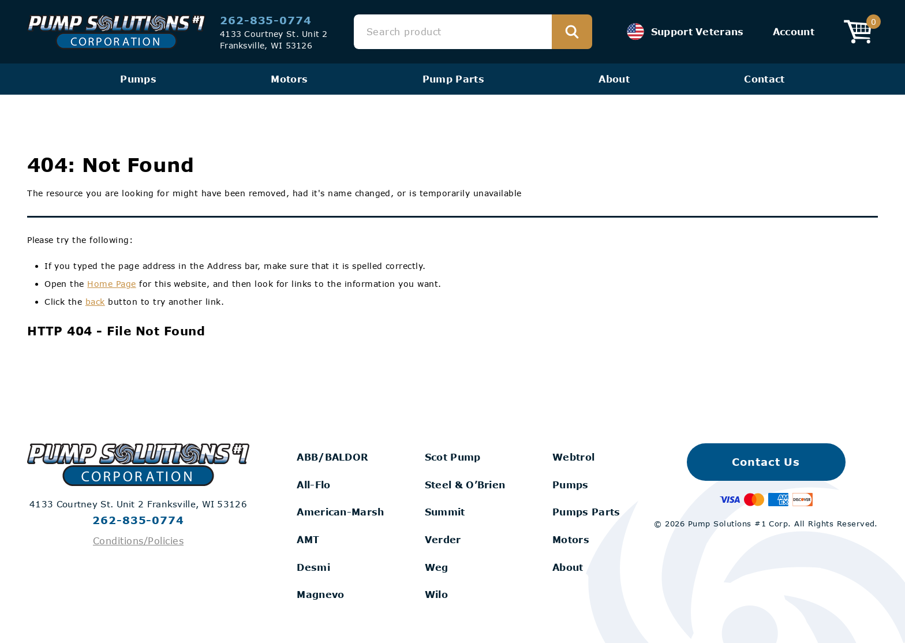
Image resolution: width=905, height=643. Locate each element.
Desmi (313, 567)
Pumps (138, 78)
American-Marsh (340, 511)
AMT (308, 539)
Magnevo (320, 594)
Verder (443, 539)
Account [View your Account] (793, 31)
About (614, 78)
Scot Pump (453, 456)
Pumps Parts (586, 511)
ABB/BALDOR (332, 456)
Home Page (111, 284)
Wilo (436, 594)
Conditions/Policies (138, 540)
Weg (436, 567)
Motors (289, 78)
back (95, 301)
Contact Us (766, 461)
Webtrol (573, 456)
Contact (764, 78)
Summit (445, 511)
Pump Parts (453, 78)
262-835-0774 (266, 20)
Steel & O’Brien (465, 484)
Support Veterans (685, 31)
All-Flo (313, 484)
